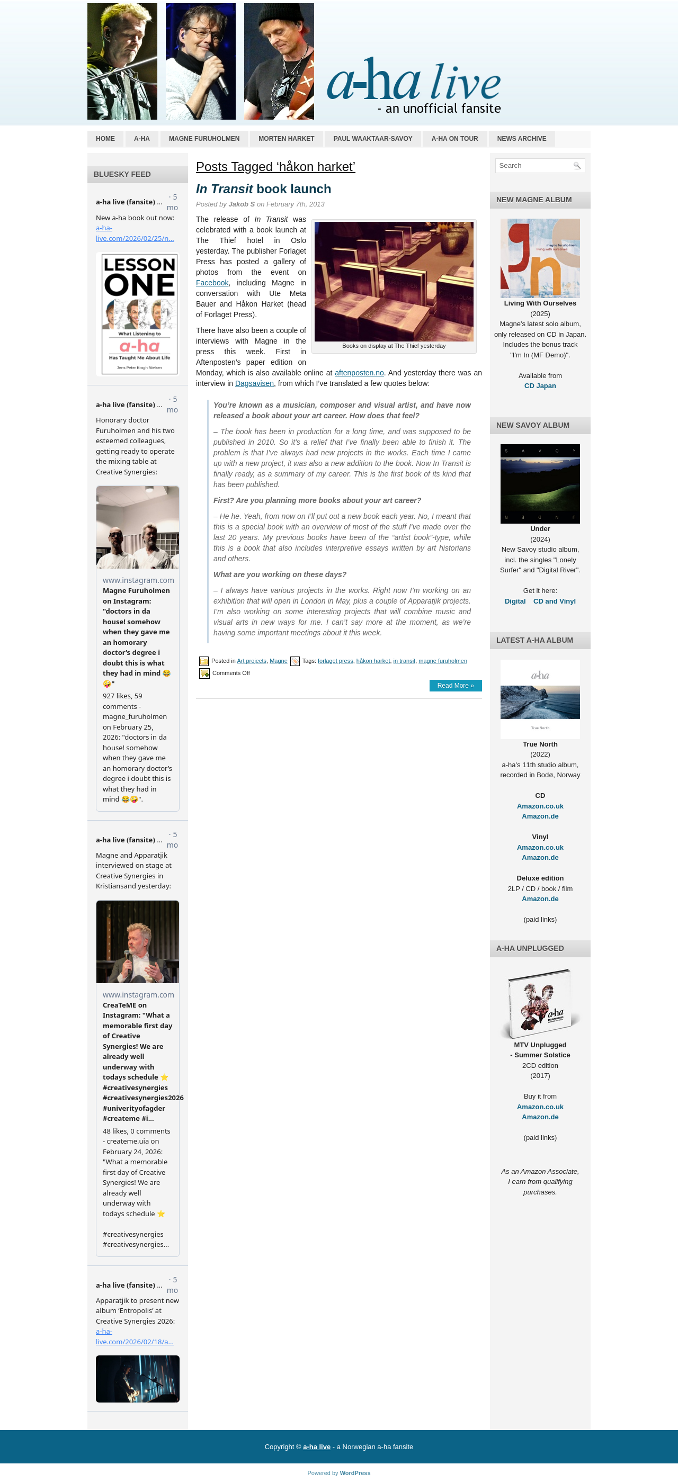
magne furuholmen (442, 660)
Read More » (456, 685)
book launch (264, 189)
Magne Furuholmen (204, 138)
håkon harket (373, 660)
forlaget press (335, 660)
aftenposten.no (359, 372)
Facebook (212, 282)
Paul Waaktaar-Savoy (373, 138)
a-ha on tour (455, 138)
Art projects (251, 660)
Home (105, 138)
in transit (405, 660)
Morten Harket (286, 138)
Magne (279, 660)
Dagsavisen (254, 383)
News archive (522, 138)
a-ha (142, 138)
